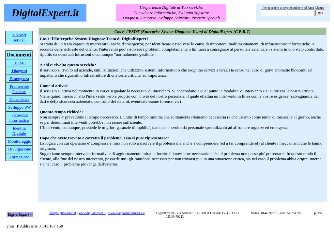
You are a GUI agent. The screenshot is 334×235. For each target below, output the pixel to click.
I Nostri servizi (19, 37)
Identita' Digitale (19, 131)
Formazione (19, 156)
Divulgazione (19, 149)
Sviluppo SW (19, 107)
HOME (19, 62)
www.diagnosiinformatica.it (126, 213)
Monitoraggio (19, 141)
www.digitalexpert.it (92, 213)
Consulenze (18, 99)
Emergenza (19, 78)
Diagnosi (19, 70)
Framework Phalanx (19, 89)
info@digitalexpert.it (62, 213)
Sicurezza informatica (19, 118)
